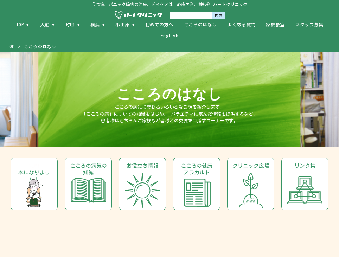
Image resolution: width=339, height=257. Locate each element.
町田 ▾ (72, 25)
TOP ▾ (22, 25)
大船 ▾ (47, 25)
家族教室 (275, 25)
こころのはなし (200, 25)
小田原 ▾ (125, 25)
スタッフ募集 (309, 25)
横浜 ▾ (97, 25)
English (169, 35)
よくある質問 (241, 25)
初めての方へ (159, 25)
